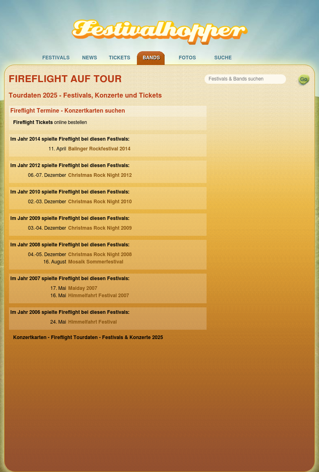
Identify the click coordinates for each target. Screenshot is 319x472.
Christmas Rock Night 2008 (100, 254)
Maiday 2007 (82, 288)
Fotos (187, 57)
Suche (223, 57)
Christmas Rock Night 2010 (100, 201)
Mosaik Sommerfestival (95, 261)
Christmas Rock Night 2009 (100, 228)
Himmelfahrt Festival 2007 (98, 295)
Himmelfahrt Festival (92, 322)
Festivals (56, 57)
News (89, 57)
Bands (151, 57)
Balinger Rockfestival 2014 (99, 148)
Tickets (119, 57)
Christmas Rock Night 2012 (100, 175)
